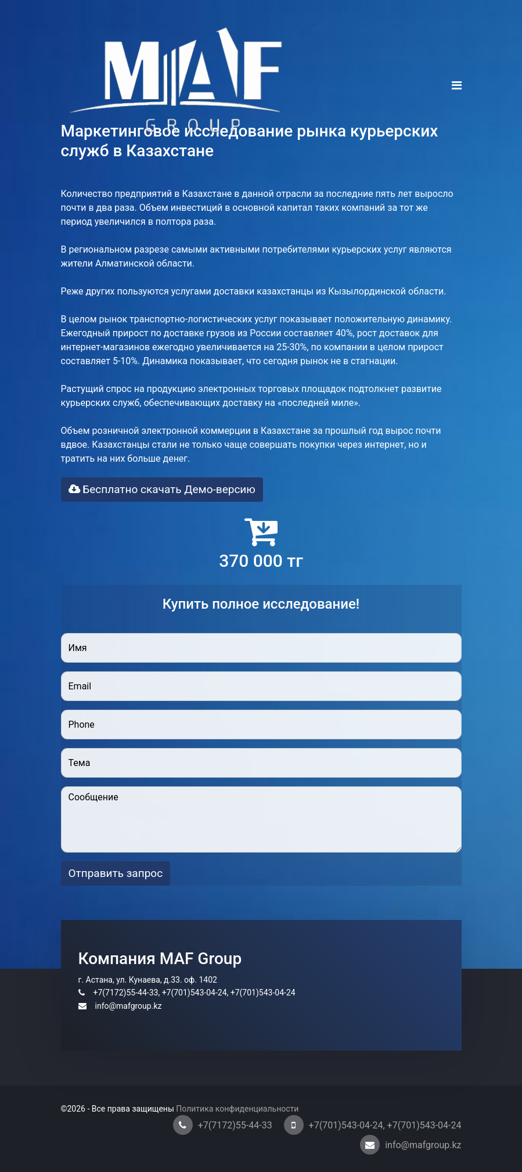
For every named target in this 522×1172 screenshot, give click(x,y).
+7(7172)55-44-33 (235, 1125)
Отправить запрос (116, 873)
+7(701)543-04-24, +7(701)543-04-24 (385, 1125)
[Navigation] (457, 85)
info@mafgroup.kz (423, 1145)
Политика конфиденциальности (236, 1108)
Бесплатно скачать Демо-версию (162, 489)
